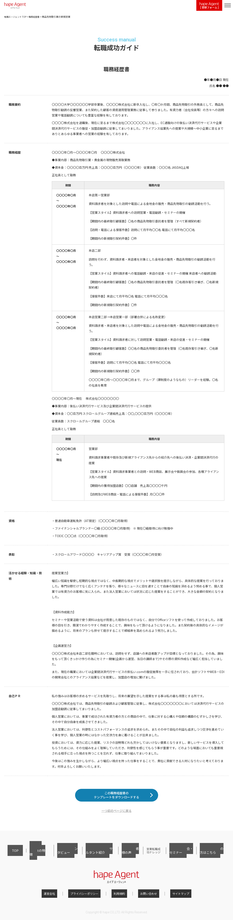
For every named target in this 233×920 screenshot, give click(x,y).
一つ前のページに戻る (116, 817)
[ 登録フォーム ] (209, 5)
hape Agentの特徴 (28, 855)
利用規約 (119, 895)
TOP (10, 855)
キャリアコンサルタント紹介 (90, 855)
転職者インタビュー (56, 855)
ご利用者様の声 (121, 855)
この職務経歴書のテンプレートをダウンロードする (116, 798)
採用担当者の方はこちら (211, 855)
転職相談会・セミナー (179, 855)
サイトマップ (172, 895)
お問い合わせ (144, 895)
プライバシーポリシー (89, 895)
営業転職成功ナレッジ (148, 855)
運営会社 (58, 895)
